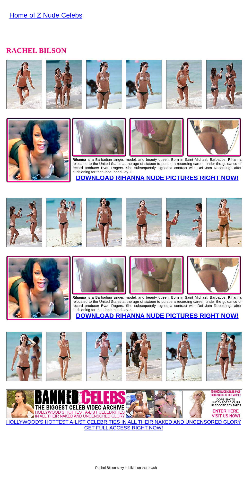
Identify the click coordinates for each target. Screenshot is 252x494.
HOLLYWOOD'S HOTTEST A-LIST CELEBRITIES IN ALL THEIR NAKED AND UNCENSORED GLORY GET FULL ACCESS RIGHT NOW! (124, 409)
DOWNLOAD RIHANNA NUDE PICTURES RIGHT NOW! (157, 177)
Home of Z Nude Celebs (45, 15)
